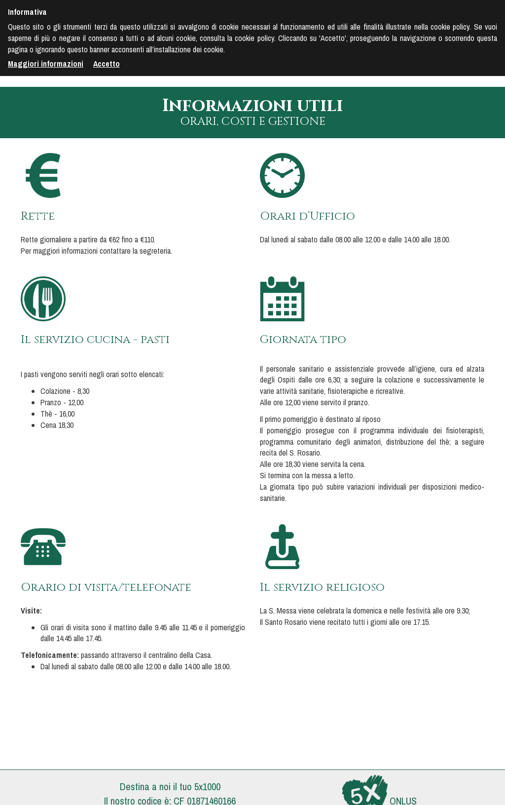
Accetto (106, 63)
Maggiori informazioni (45, 63)
